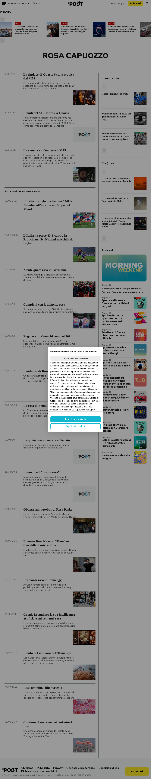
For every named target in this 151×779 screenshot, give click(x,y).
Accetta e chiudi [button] (75, 419)
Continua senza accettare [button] (75, 358)
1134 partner (61, 404)
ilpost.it (78, 407)
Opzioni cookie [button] (75, 426)
